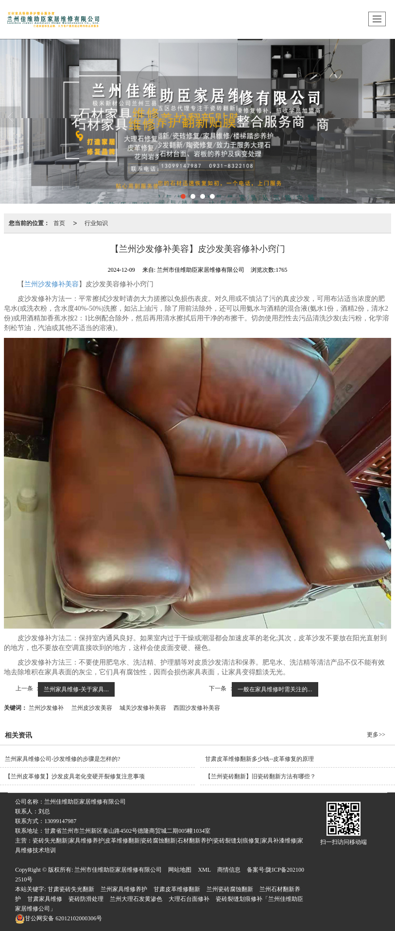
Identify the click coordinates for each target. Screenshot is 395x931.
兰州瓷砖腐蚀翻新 (229, 889)
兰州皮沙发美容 (91, 707)
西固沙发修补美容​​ (196, 707)
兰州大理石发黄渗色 (136, 899)
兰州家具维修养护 (124, 889)
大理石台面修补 (189, 899)
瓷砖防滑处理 (86, 899)
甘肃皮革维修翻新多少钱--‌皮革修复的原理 (259, 758)
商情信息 (228, 869)
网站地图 (179, 869)
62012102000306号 (58, 918)
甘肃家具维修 (44, 899)
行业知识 (96, 223)
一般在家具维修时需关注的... (275, 689)
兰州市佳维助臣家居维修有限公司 (118, 869)
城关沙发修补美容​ (143, 707)
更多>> (376, 734)
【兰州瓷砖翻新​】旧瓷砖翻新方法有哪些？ (260, 776)
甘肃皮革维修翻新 (177, 889)
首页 (59, 223)
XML (204, 869)
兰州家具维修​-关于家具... (76, 689)
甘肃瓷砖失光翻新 (71, 889)
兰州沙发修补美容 (51, 284)
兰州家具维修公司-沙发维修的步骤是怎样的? (62, 758)
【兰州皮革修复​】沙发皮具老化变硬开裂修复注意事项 (75, 776)
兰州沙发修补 (46, 707)
